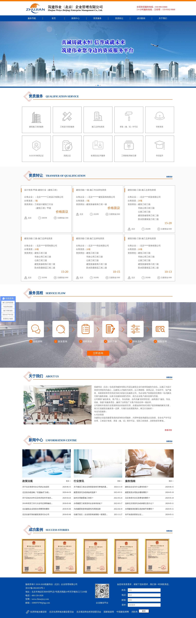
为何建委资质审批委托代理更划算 (87, 509)
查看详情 (168, 430)
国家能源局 (109, 612)
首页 (54, 18)
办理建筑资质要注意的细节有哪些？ (139, 509)
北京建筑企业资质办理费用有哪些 (35, 509)
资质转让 (119, 18)
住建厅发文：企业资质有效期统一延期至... (91, 514)
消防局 (134, 612)
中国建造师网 (122, 612)
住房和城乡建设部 (38, 612)
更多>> (68, 481)
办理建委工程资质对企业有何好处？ (88, 503)
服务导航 (32, 18)
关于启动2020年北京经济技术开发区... (37, 498)
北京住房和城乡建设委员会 (61, 612)
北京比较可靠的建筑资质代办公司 (35, 514)
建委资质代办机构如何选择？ (85, 492)
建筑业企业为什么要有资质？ (136, 487)
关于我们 (163, 18)
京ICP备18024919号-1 (35, 588)
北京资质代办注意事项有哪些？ (137, 498)
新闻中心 (75, 18)
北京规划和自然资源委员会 (88, 612)
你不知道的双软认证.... (134, 514)
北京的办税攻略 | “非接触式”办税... (36, 492)
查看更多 (169, 177)
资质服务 (97, 18)
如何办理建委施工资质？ (84, 498)
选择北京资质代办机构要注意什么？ (139, 503)
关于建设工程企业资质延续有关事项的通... (91, 487)
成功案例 (141, 18)
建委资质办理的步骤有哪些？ (136, 492)
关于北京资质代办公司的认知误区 (35, 487)
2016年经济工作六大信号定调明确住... (37, 503)
